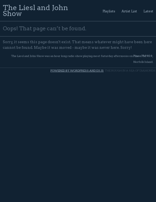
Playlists (109, 11)
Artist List (129, 11)
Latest (148, 11)
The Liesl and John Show (35, 10)
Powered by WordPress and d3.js (77, 70)
